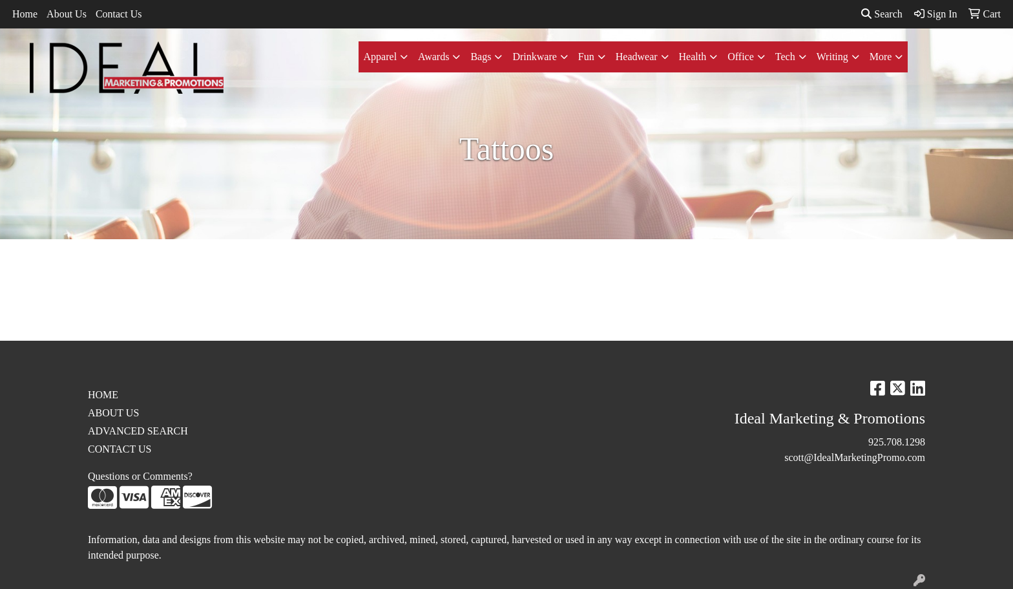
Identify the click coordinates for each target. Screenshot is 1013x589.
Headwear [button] (637, 56)
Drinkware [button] (534, 56)
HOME (103, 394)
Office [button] (740, 56)
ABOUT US (113, 412)
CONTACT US (119, 449)
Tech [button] (785, 56)
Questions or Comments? (140, 476)
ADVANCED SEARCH (138, 430)
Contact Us (119, 13)
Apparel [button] (380, 56)
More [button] (881, 56)
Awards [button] (433, 56)
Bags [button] (480, 56)
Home (24, 13)
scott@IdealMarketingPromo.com (854, 457)
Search (882, 13)
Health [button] (693, 56)
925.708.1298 (896, 441)
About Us (67, 13)
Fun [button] (586, 56)
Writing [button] (832, 56)
